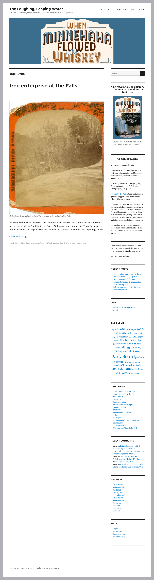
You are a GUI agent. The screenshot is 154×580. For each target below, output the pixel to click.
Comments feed (119, 534)
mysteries (117, 410)
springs (131, 365)
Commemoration (119, 402)
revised (116, 415)
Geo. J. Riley (64, 243)
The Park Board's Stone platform (126, 420)
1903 (120, 333)
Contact (109, 9)
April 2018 (117, 490)
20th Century (118, 397)
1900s (140, 329)
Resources (122, 9)
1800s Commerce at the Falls (32, 243)
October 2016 (118, 498)
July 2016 (116, 506)
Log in (115, 529)
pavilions (139, 357)
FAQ (133, 9)
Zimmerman (133, 373)
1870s (48, 243)
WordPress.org (119, 537)
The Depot (117, 418)
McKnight (120, 351)
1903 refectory (130, 333)
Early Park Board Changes (123, 405)
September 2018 (119, 487)
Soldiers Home (121, 365)
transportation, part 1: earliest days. (127, 274)
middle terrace (133, 351)
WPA (125, 373)
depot (140, 337)
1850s (114, 329)
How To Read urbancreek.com (125, 308)
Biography (117, 399)
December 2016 (119, 495)
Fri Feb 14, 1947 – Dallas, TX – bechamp (129, 459)
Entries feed (117, 531)
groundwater (119, 343)
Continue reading (18, 236)
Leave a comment (79, 243)
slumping (137, 362)
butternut (123, 336)
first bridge (135, 340)
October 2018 (118, 485)
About (141, 9)
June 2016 (117, 508)
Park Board (123, 356)
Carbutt (133, 336)
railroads (128, 362)
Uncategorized (118, 425)
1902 (115, 333)
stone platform (121, 368)
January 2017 (118, 493)
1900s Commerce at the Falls (124, 394)
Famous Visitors (119, 407)
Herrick (138, 343)
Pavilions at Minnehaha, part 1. (125, 279)
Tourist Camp (137, 369)
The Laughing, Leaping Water (36, 9)
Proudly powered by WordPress (47, 568)
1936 (115, 336)
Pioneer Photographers (122, 412)
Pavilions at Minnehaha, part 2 (125, 277)
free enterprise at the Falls (43, 86)
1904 (139, 333)
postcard (118, 361)
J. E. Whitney (135, 348)
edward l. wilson (121, 340)
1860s (121, 329)
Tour (100, 9)
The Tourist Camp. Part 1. (130, 456)
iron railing (121, 347)
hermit (130, 343)
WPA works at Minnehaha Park (125, 428)
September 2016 (119, 500)
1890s (134, 329)
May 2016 (116, 511)
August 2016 (118, 503)
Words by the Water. (120, 194)
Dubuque (55, 243)
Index (117, 310)
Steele (138, 365)
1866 (128, 329)
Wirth (118, 373)
